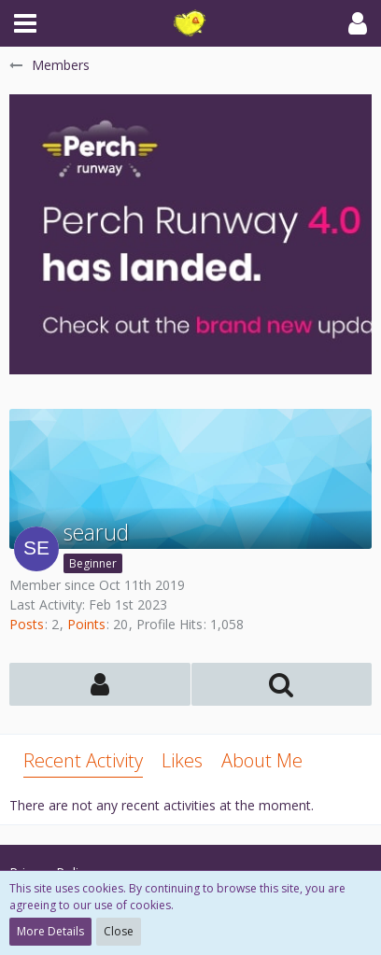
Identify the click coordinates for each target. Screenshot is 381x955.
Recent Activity (83, 760)
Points (86, 624)
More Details (50, 931)
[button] (25, 23)
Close (119, 931)
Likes (182, 760)
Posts (26, 624)
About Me (262, 760)
